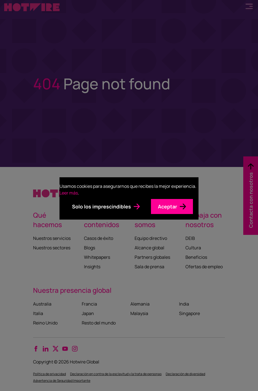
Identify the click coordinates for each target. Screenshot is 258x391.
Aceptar (167, 206)
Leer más (68, 193)
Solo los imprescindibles (101, 206)
